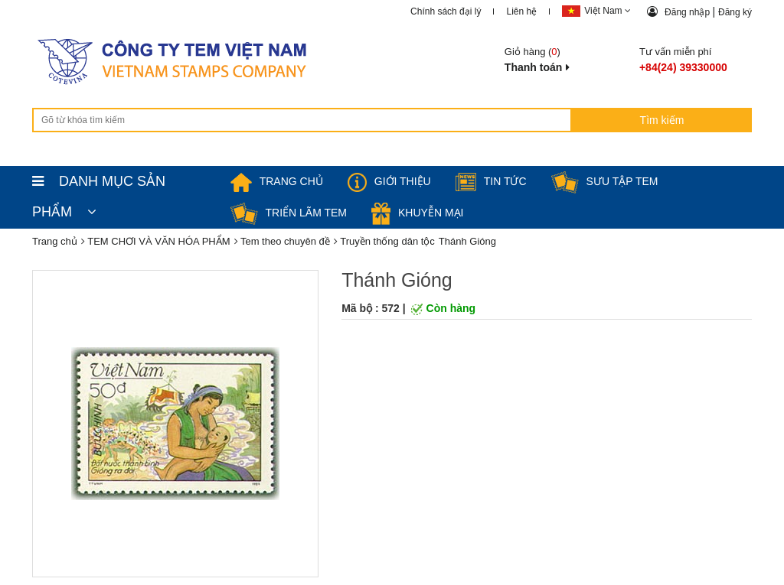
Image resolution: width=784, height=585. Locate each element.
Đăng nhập (688, 12)
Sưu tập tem (604, 181)
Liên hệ (521, 11)
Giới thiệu (389, 181)
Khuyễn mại (417, 212)
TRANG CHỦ (276, 181)
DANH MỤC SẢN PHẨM (98, 185)
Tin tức (491, 181)
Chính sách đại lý (445, 11)
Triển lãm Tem (289, 212)
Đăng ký (735, 12)
